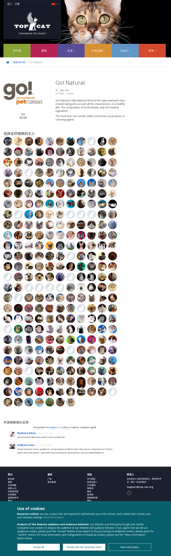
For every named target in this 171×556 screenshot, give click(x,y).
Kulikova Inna (26, 445)
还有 (152, 51)
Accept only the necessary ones (84, 547)
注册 (17, 3)
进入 (9, 3)
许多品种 (98, 51)
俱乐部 (90, 494)
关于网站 (91, 478)
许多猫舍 (12, 494)
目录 (71, 51)
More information (53, 517)
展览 (44, 51)
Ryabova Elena (26, 433)
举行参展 (51, 482)
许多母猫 (12, 485)
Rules (125, 51)
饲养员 (90, 488)
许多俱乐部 (13, 491)
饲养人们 (12, 488)
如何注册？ (92, 482)
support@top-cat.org (140, 487)
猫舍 (89, 491)
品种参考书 (13, 497)
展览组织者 (92, 497)
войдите (53, 427)
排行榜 (17, 51)
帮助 (10, 500)
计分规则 (91, 485)
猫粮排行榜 (19, 62)
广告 (49, 478)
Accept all (38, 547)
